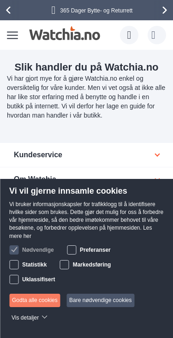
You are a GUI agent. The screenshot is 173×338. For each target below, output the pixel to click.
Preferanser (95, 250)
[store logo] (64, 33)
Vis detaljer (25, 317)
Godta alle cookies (35, 300)
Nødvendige (38, 250)
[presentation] (9, 10)
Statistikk (34, 264)
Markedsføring (92, 264)
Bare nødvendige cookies (100, 300)
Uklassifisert (38, 279)
